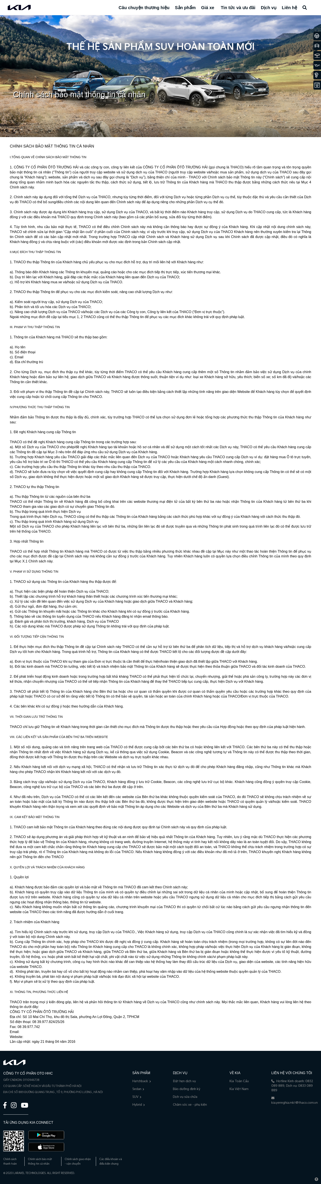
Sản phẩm (185, 7)
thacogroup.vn (35, 1037)
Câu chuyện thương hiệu (144, 7)
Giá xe (207, 7)
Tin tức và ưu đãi (238, 7)
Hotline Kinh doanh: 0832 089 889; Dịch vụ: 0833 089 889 (292, 1085)
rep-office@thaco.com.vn (39, 1032)
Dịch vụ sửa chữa (185, 1097)
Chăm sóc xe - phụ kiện (190, 1105)
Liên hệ (289, 7)
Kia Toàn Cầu (239, 1081)
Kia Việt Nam (239, 1089)
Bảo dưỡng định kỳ (186, 1089)
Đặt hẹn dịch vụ (184, 1081)
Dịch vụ (268, 7)
